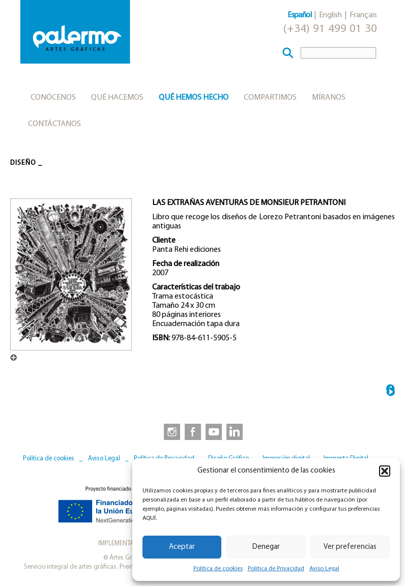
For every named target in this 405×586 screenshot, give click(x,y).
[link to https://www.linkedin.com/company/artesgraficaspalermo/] (235, 431)
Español (299, 15)
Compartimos (270, 98)
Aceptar (182, 547)
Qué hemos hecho (193, 98)
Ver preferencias (350, 547)
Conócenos (53, 98)
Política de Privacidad (276, 569)
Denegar (266, 547)
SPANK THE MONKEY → (390, 392)
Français (363, 15)
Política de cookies (218, 569)
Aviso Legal (324, 569)
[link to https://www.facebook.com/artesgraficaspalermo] (192, 431)
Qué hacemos (117, 98)
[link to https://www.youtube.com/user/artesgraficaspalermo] (214, 431)
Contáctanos (54, 124)
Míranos (328, 98)
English (330, 15)
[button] (385, 471)
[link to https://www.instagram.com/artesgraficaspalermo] (170, 431)
